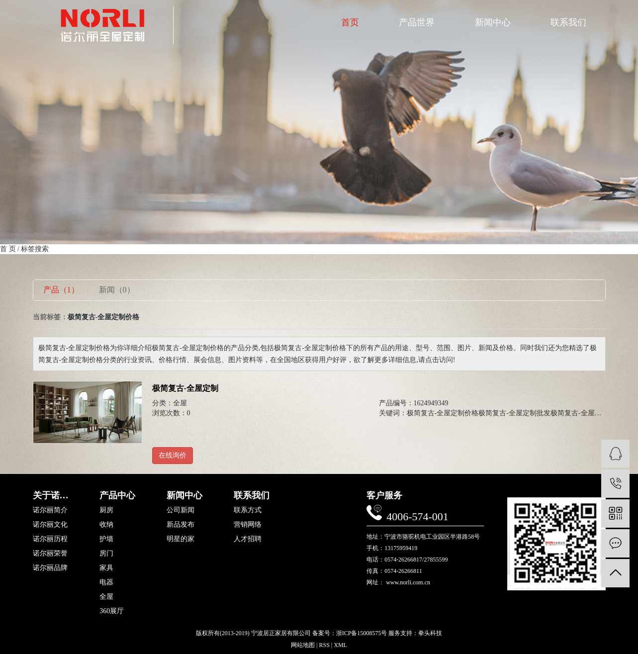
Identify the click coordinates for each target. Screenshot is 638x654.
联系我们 (568, 22)
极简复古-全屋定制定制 (586, 413)
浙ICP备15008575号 (361, 633)
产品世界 (417, 22)
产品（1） (61, 289)
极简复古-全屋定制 (185, 388)
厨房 (106, 510)
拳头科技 (430, 633)
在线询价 (172, 455)
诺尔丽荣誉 (50, 553)
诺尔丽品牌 (50, 567)
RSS (324, 645)
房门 (106, 553)
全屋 (180, 403)
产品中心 (117, 495)
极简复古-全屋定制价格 (443, 413)
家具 (106, 567)
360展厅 (111, 611)
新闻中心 (493, 22)
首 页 (8, 249)
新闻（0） (117, 289)
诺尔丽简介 (50, 510)
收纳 (106, 524)
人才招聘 (248, 539)
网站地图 (303, 645)
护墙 (106, 539)
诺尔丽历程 (50, 539)
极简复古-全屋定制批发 (514, 413)
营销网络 (248, 524)
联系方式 (248, 510)
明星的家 (180, 539)
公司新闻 (180, 510)
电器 (106, 582)
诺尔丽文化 (50, 524)
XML (340, 645)
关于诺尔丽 (54, 495)
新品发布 (180, 524)
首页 (350, 22)
